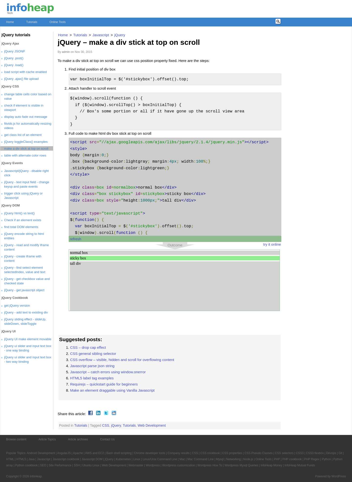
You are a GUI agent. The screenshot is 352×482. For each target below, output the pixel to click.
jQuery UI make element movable (27, 339)
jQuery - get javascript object (24, 290)
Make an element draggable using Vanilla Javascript (112, 390)
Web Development (152, 425)
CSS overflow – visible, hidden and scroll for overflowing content (122, 360)
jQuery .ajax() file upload (21, 79)
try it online (272, 244)
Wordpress (153, 465)
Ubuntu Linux (90, 465)
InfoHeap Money (271, 465)
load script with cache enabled (25, 72)
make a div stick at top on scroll (26, 148)
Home (10, 22)
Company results (178, 453)
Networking (233, 459)
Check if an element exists (22, 220)
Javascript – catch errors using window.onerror (108, 372)
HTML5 (21, 459)
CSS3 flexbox (315, 453)
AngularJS (64, 453)
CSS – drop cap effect (88, 347)
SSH (77, 465)
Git (340, 453)
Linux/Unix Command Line (160, 459)
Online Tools (58, 22)
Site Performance (60, 465)
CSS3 (300, 453)
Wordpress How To (210, 465)
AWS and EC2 (94, 453)
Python (326, 459)
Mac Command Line (200, 459)
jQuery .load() (13, 65)
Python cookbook (26, 465)
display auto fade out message (25, 117)
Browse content (16, 439)
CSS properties (232, 453)
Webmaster (135, 465)
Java (31, 459)
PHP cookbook (292, 459)
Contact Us (107, 439)
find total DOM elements (21, 227)
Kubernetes (123, 459)
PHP (277, 459)
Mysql (220, 459)
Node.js (248, 459)
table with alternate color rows (25, 155)
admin (66, 52)
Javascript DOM (92, 459)
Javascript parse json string (92, 366)
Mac (182, 459)
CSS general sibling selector (93, 353)
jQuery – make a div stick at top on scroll (129, 42)
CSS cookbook (210, 453)
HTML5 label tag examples (92, 378)
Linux (136, 459)
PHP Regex (311, 459)
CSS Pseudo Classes (258, 453)
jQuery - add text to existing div (26, 312)
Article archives (78, 439)
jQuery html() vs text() (19, 213)
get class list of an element (23, 135)
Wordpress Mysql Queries (241, 465)
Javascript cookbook (66, 459)
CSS (105, 425)
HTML (10, 459)
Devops (331, 453)
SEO (43, 465)
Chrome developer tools (149, 453)
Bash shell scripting (119, 453)
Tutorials (31, 22)
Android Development (41, 453)
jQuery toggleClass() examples (26, 142)
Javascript (43, 459)
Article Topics (47, 439)
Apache (78, 453)
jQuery (116, 425)
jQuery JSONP (14, 51)
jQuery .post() (13, 58)
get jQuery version (17, 305)
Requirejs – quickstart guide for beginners (104, 384)
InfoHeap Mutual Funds (300, 465)
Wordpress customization (178, 465)
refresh (75, 239)
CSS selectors (284, 453)
